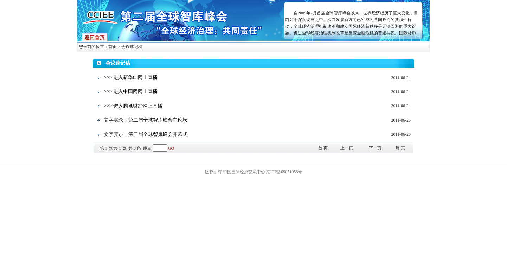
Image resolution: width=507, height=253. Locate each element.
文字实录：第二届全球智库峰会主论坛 (145, 120)
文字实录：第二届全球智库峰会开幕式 (145, 134)
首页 (112, 46)
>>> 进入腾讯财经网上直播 (133, 106)
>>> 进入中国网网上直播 (131, 91)
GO (171, 148)
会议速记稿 (131, 46)
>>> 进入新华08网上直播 (131, 77)
